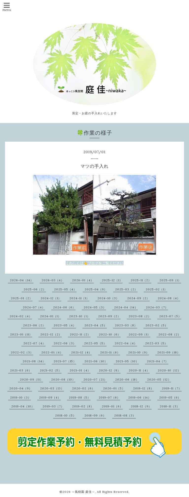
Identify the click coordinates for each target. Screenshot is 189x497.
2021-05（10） (127, 361)
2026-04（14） (21, 280)
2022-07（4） (34, 343)
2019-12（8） (143, 388)
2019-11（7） (172, 388)
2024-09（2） (138, 298)
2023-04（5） (95, 325)
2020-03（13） (52, 388)
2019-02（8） (83, 406)
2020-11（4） (139, 370)
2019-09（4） (50, 397)
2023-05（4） (65, 325)
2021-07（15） (65, 361)
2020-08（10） (63, 379)
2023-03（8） (126, 325)
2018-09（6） (95, 415)
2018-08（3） (125, 415)
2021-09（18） (168, 352)
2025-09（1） (170, 280)
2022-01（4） (52, 352)
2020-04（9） (20, 388)
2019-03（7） (53, 406)
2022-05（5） (95, 343)
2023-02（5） (156, 325)
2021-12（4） (81, 352)
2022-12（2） (51, 334)
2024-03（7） (157, 307)
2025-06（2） (35, 289)
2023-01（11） (21, 334)
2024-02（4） (21, 316)
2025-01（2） (21, 298)
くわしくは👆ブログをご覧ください (95, 263)
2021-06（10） (96, 361)
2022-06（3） (65, 343)
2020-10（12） (169, 370)
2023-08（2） (140, 316)
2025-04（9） (96, 289)
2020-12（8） (110, 370)
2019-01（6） (112, 406)
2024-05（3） (95, 307)
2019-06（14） (139, 397)
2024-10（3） (108, 298)
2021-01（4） (80, 370)
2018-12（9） (141, 406)
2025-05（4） (65, 289)
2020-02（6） (83, 388)
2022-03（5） (156, 343)
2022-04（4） (126, 343)
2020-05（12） (159, 379)
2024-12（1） (51, 298)
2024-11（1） (79, 298)
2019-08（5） (80, 397)
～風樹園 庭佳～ (83, 492)
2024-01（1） (50, 316)
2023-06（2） (34, 325)
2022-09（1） (139, 334)
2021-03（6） (21, 370)
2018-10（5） (65, 415)
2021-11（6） (110, 352)
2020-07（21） (95, 379)
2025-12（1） (112, 280)
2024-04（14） (126, 307)
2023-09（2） (109, 316)
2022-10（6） (110, 334)
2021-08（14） (34, 361)
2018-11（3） (170, 406)
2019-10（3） (20, 397)
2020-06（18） (127, 379)
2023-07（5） (170, 316)
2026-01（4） (83, 280)
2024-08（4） (169, 298)
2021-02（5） (51, 370)
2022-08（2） (169, 334)
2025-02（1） (156, 289)
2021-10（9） (138, 352)
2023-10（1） (79, 316)
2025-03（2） (126, 289)
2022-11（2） (80, 334)
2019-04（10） (22, 406)
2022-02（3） (22, 352)
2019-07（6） (109, 397)
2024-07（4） (34, 307)
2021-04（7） (157, 361)
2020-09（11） (31, 379)
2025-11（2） (141, 280)
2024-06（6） (64, 307)
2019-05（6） (170, 397)
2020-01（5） (114, 388)
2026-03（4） (53, 280)
